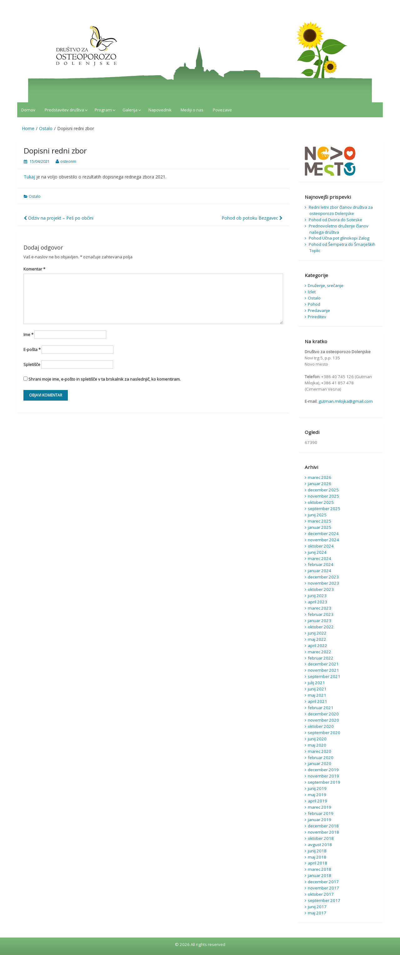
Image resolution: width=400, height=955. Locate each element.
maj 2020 (317, 745)
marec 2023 (319, 608)
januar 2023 (319, 620)
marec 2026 (319, 477)
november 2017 (323, 888)
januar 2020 (319, 763)
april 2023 (317, 602)
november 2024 (323, 540)
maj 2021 (317, 695)
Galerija (130, 110)
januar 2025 (319, 527)
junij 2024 (317, 552)
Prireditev (317, 316)
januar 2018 (319, 875)
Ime (28, 334)
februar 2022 (320, 658)
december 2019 (323, 769)
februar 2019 (320, 813)
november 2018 (323, 832)
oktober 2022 (321, 627)
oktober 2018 (321, 838)
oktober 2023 (321, 589)
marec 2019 (319, 807)
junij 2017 (317, 906)
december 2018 (323, 826)
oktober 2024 (321, 546)
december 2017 (323, 881)
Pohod (314, 304)
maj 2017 (317, 913)
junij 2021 (317, 689)
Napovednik (160, 110)
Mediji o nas (192, 110)
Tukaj (29, 177)
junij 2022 (317, 633)
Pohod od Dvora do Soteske (335, 219)
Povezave (222, 110)
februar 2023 (320, 614)
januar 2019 (319, 819)
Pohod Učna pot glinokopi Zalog (339, 238)
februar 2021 (320, 707)
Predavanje (319, 310)
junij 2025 (317, 515)
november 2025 (323, 496)
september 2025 (324, 508)
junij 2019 (317, 788)
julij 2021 (316, 682)
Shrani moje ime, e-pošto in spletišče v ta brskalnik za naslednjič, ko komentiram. (104, 379)
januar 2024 (319, 570)
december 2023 (323, 577)
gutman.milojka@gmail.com (345, 401)
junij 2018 (317, 851)
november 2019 (323, 776)
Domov (28, 110)
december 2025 (323, 490)
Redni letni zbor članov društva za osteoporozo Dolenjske (341, 210)
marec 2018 (319, 869)
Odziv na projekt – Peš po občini (58, 218)
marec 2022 (319, 652)
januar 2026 (319, 483)
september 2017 (324, 900)
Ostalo (35, 196)
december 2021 (323, 664)
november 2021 (323, 670)
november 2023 (323, 583)
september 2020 (324, 732)
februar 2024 (320, 564)
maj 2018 (317, 857)
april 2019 (317, 801)
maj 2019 (317, 794)
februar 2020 (320, 757)
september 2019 (324, 782)
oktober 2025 (321, 502)
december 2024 (323, 533)
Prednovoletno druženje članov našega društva (338, 229)
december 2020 (323, 714)
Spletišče (31, 364)
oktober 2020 (321, 726)
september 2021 (324, 676)
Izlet (312, 292)
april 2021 (317, 701)
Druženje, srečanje (325, 285)
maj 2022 (317, 639)
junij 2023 (317, 595)
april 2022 (317, 645)
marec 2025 (319, 521)
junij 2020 (317, 739)
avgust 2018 (320, 844)
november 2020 (323, 720)
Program (103, 110)
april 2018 (317, 863)
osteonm (68, 161)
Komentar (34, 269)
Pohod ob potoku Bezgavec (252, 218)
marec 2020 (319, 751)
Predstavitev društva (64, 110)
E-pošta (32, 349)
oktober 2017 (321, 894)
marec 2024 (319, 558)
